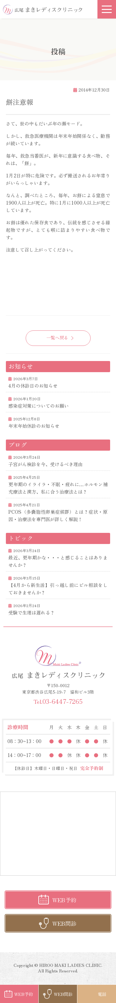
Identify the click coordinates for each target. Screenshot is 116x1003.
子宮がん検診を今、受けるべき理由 (45, 464)
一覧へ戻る (57, 337)
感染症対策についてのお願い (38, 405)
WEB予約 (64, 900)
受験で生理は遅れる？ (31, 612)
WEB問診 (64, 923)
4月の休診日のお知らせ (33, 385)
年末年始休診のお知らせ (33, 426)
